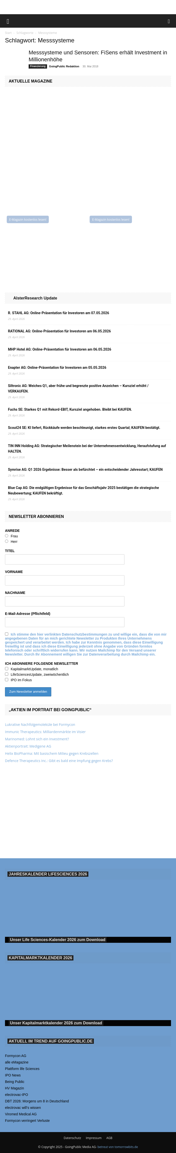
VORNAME (14, 572)
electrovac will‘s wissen (23, 1108)
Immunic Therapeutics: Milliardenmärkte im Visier (45, 731)
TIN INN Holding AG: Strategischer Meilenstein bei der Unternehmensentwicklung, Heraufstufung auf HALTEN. (87, 448)
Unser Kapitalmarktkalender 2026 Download (56, 1023)
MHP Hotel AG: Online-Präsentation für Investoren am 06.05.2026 (59, 349)
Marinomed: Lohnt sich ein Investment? (37, 739)
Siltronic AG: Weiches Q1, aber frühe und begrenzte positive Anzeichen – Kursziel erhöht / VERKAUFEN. (78, 388)
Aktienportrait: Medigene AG (28, 746)
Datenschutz (72, 1138)
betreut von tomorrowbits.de (118, 1147)
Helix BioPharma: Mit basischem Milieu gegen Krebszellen (51, 753)
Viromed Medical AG (21, 1114)
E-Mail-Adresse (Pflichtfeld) (27, 614)
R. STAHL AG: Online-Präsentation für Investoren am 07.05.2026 (58, 313)
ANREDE (12, 531)
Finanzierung (38, 66)
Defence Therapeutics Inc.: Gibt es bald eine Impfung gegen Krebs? (59, 760)
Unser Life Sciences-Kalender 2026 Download (57, 939)
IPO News (13, 1075)
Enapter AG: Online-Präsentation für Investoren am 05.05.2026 (57, 368)
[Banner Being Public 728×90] (88, 7)
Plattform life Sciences (22, 1069)
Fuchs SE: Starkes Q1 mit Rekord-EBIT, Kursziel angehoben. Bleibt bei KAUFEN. (70, 409)
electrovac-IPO (16, 1095)
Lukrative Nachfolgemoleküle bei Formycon (40, 724)
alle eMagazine (16, 1062)
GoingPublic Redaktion (64, 66)
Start (8, 33)
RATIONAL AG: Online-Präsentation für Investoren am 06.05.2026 (59, 331)
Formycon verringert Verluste (27, 1121)
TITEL (10, 551)
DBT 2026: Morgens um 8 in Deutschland (37, 1101)
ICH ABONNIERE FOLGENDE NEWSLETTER (41, 664)
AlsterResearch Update (35, 298)
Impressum (94, 1138)
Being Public (14, 1082)
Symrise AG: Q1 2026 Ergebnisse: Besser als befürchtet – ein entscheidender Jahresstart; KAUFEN (85, 470)
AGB (109, 1138)
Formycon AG (15, 1056)
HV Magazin (14, 1088)
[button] (8, 21)
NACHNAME (15, 593)
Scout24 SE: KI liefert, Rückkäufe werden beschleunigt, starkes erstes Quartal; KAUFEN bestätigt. (84, 428)
